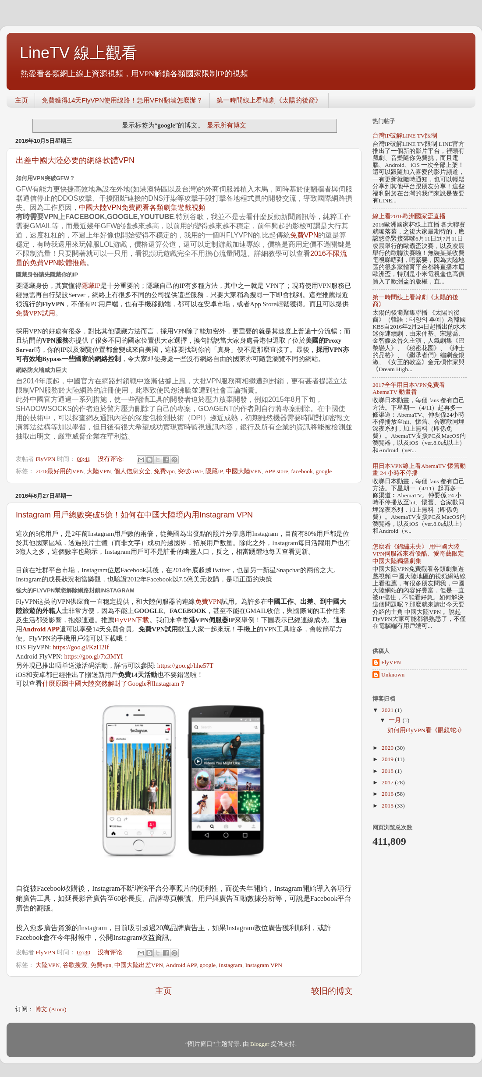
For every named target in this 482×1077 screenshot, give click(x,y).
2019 (388, 759)
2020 (388, 747)
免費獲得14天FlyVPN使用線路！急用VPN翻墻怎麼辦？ (122, 100)
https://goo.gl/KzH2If (81, 647)
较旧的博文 (332, 991)
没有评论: (111, 459)
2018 (388, 771)
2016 (388, 793)
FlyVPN (391, 662)
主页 (21, 100)
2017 (388, 782)
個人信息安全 (132, 471)
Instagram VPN (263, 965)
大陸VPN (99, 471)
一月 (395, 720)
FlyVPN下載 (131, 620)
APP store (276, 471)
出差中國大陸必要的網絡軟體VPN (75, 160)
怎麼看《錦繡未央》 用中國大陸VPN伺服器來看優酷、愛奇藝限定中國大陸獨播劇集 (418, 553)
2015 (388, 805)
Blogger (259, 1044)
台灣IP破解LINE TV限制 (404, 135)
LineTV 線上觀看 (78, 53)
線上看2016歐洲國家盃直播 (409, 216)
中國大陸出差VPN (138, 965)
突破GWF (190, 471)
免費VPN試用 (35, 313)
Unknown (392, 674)
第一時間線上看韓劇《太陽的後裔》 (269, 100)
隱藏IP (91, 285)
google (324, 471)
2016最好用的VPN (59, 471)
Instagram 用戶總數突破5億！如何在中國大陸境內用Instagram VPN (134, 514)
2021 (388, 710)
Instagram (230, 965)
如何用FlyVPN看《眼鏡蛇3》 (426, 730)
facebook (301, 471)
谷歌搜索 (75, 965)
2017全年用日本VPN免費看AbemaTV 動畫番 (408, 388)
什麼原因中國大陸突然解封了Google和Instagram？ (114, 683)
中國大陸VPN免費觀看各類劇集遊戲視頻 (142, 207)
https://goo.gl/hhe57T (185, 665)
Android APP (181, 965)
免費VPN (304, 235)
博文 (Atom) (50, 1009)
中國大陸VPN (244, 471)
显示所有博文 (226, 125)
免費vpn (164, 471)
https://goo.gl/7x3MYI (93, 656)
